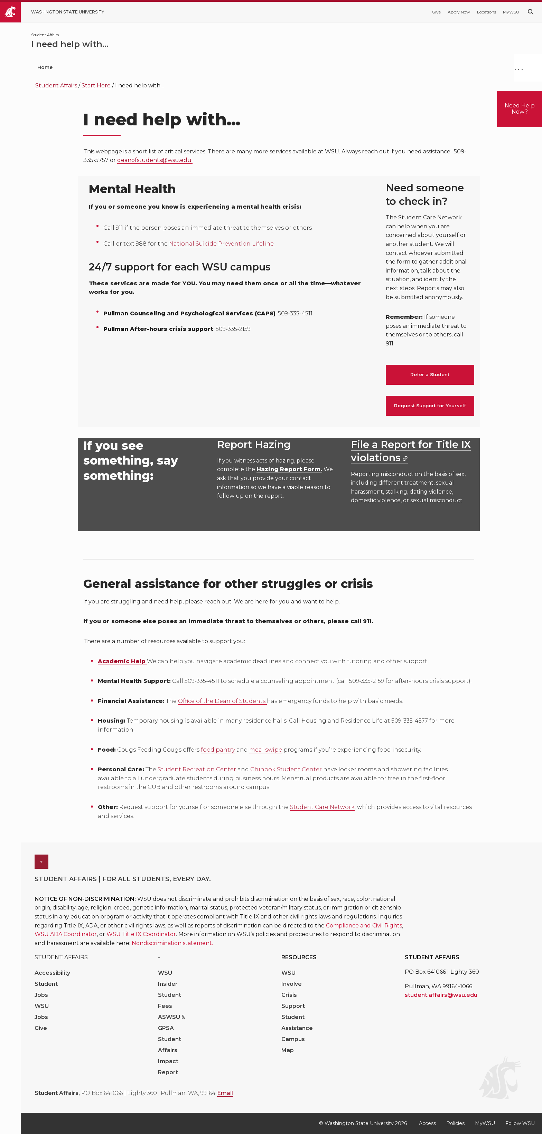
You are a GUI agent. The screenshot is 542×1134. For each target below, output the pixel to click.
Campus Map (293, 1045)
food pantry (218, 749)
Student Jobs (46, 989)
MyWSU (511, 12)
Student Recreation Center (197, 769)
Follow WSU (520, 1123)
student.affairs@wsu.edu (441, 995)
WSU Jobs (42, 1011)
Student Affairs (56, 85)
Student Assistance (297, 1022)
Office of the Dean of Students (222, 701)
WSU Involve (291, 978)
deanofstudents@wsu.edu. (155, 160)
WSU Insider (168, 978)
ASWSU (169, 1017)
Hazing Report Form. (289, 469)
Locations (486, 12)
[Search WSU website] (531, 11)
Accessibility (52, 973)
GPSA (166, 1028)
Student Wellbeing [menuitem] (155, 67)
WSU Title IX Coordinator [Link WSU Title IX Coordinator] (141, 934)
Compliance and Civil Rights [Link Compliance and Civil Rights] (364, 925)
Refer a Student (429, 374)
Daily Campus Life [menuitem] (227, 67)
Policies (455, 1123)
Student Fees (169, 1000)
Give (436, 12)
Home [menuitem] (45, 67)
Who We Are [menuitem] (91, 67)
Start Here (96, 85)
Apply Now (459, 12)
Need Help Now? (520, 108)
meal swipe (265, 749)
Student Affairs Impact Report (169, 1056)
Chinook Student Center (286, 769)
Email (225, 1093)
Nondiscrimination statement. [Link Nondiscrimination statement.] (172, 943)
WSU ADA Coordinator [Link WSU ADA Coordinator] (66, 934)
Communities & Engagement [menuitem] (311, 67)
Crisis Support (293, 1000)
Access (427, 1123)
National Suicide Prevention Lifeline (222, 243)
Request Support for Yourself (430, 405)
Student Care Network (322, 807)
